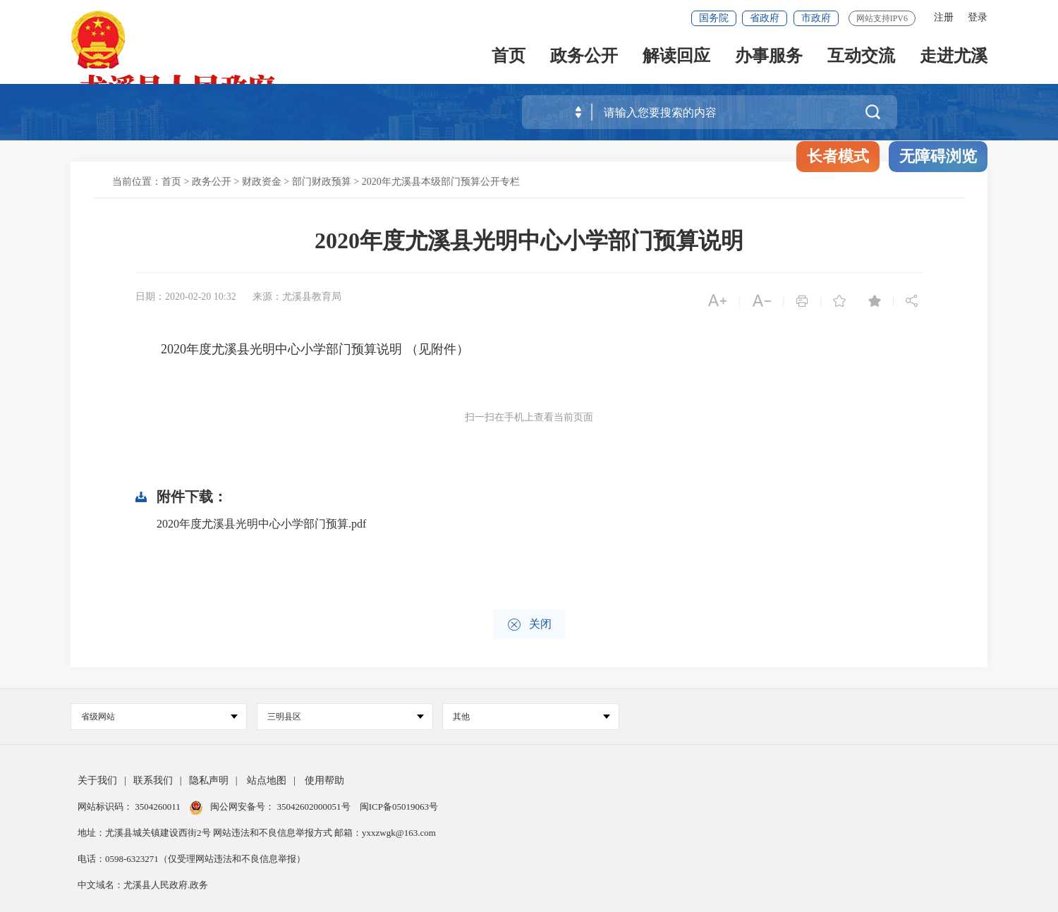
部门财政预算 (321, 181)
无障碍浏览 (938, 156)
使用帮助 (324, 780)
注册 (944, 17)
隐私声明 (209, 780)
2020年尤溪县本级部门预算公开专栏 (441, 181)
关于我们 (97, 780)
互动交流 (861, 57)
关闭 (529, 624)
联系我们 (153, 780)
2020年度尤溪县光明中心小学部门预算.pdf (261, 524)
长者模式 (838, 156)
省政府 (764, 18)
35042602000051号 (315, 806)
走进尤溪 (953, 57)
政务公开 (584, 57)
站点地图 (266, 780)
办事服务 (769, 57)
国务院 (714, 18)
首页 (508, 57)
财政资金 (261, 181)
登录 (977, 17)
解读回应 (676, 57)
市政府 (816, 18)
